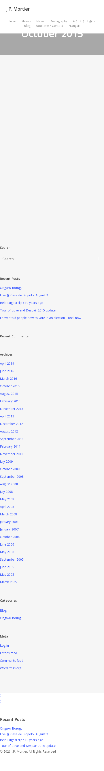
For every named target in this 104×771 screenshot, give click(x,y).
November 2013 (11, 409)
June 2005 (7, 567)
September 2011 (12, 439)
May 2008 (7, 499)
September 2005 (12, 559)
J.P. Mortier (18, 8)
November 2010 (11, 454)
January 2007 (9, 529)
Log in (4, 645)
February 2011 (10, 446)
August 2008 (9, 484)
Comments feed (11, 660)
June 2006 (7, 544)
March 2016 (8, 378)
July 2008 (6, 491)
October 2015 (10, 386)
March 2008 (8, 514)
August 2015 (9, 393)
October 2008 (10, 469)
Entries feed (8, 653)
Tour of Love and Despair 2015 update (28, 310)
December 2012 (11, 424)
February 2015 (10, 401)
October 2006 (10, 537)
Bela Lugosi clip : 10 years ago (21, 303)
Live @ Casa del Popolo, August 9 (24, 295)
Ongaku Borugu (11, 288)
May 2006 (7, 552)
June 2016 (7, 371)
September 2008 (12, 476)
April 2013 (7, 416)
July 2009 (6, 461)
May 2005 (7, 574)
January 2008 (9, 522)
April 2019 (7, 363)
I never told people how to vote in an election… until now (40, 318)
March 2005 (8, 582)
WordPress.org (10, 668)
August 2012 (9, 431)
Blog (3, 610)
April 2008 (7, 507)
